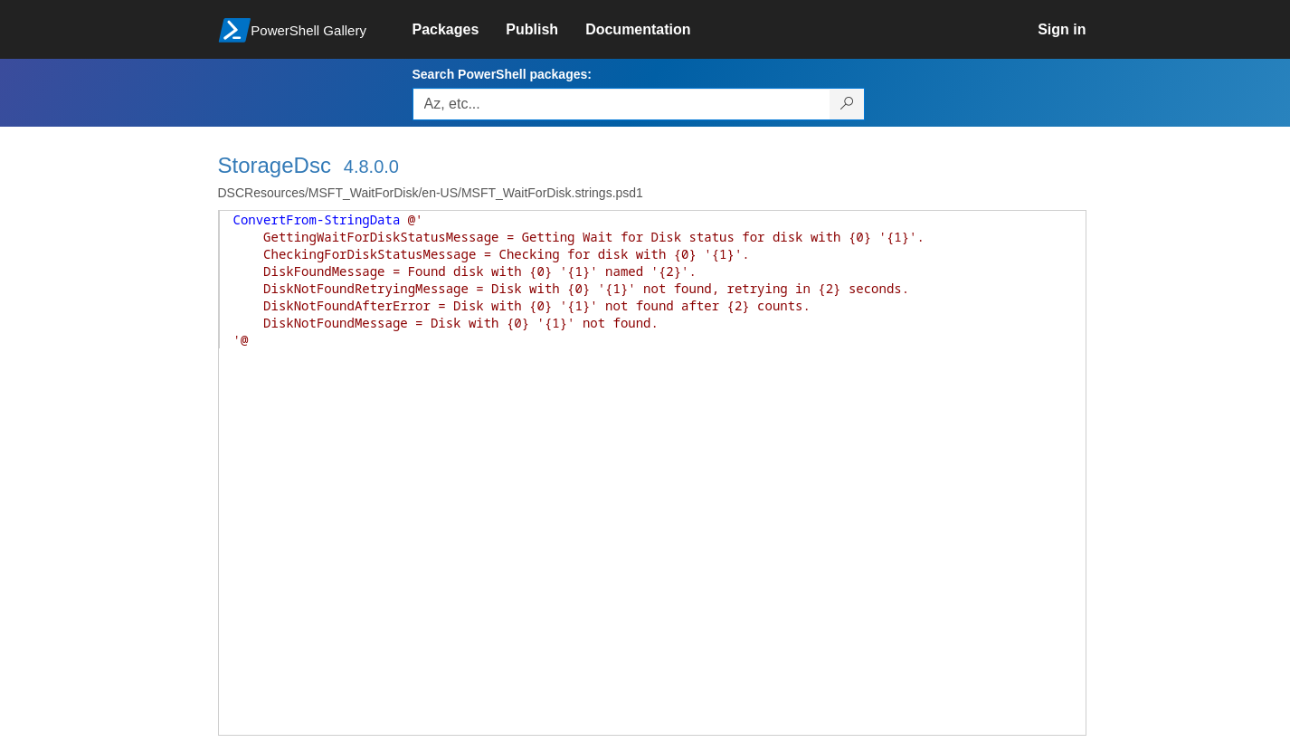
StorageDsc (274, 165)
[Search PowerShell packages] (847, 104)
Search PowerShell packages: (502, 74)
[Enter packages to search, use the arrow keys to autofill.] (621, 104)
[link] (460, 30)
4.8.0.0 (371, 166)
